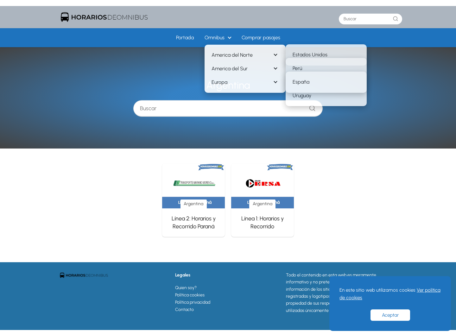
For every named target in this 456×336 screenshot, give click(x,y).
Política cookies (190, 295)
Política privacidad (192, 302)
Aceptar (390, 315)
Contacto (184, 309)
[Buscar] (395, 19)
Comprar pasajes (261, 38)
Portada (185, 38)
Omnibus (215, 38)
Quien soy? (186, 287)
